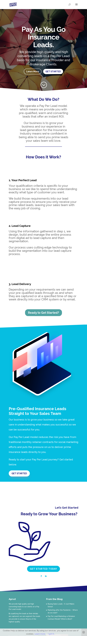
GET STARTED (53, 71)
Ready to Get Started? (43, 312)
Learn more (40, 634)
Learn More (32, 71)
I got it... (51, 634)
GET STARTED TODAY (43, 568)
